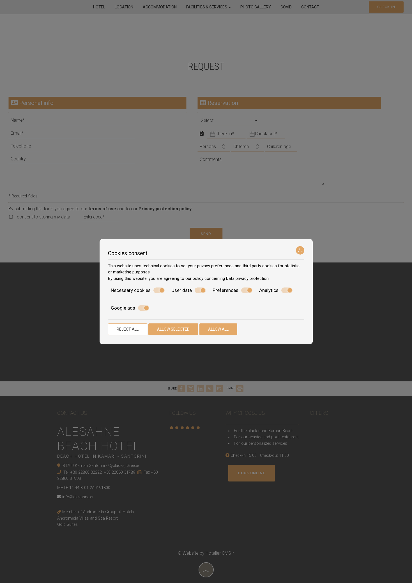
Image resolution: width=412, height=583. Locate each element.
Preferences (232, 290)
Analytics (276, 290)
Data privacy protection (247, 278)
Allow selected (173, 329)
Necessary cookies (138, 290)
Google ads (130, 308)
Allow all (218, 329)
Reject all (128, 329)
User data (188, 290)
